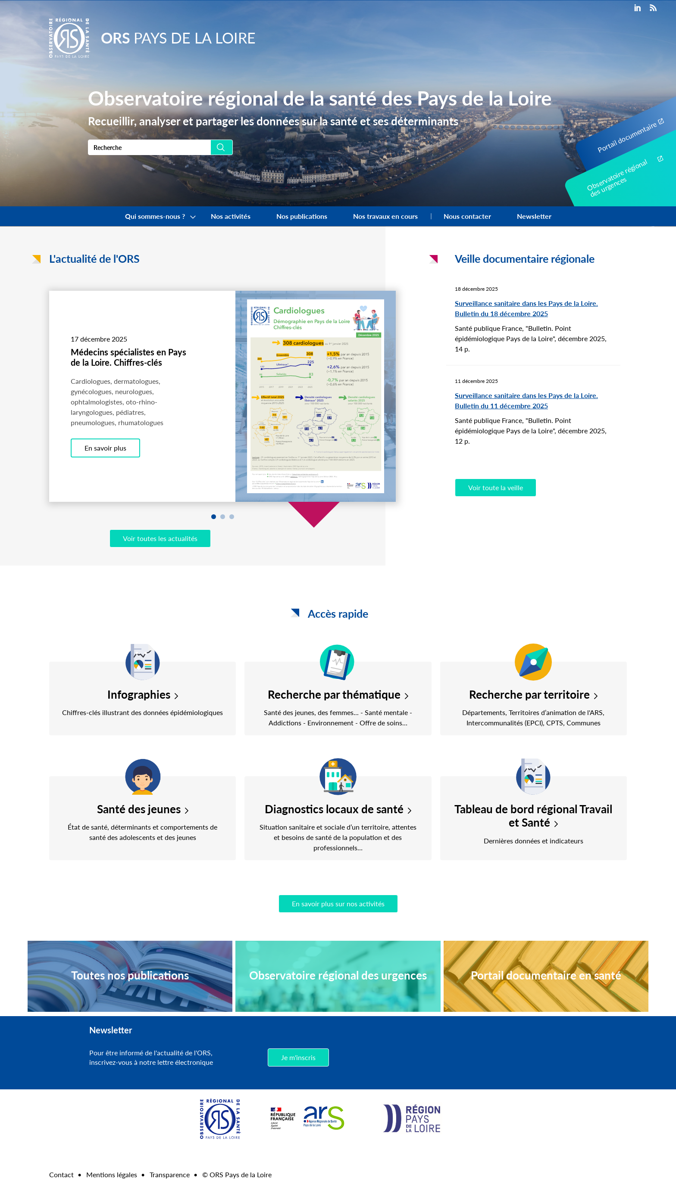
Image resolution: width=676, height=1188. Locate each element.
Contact (61, 1174)
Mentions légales (111, 1174)
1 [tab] (213, 516)
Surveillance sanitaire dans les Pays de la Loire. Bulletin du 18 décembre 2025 (526, 308)
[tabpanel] (222, 396)
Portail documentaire (627, 137)
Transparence (170, 1174)
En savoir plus (105, 448)
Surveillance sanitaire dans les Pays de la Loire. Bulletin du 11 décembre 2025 (526, 400)
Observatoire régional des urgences (617, 177)
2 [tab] (222, 516)
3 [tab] (231, 516)
